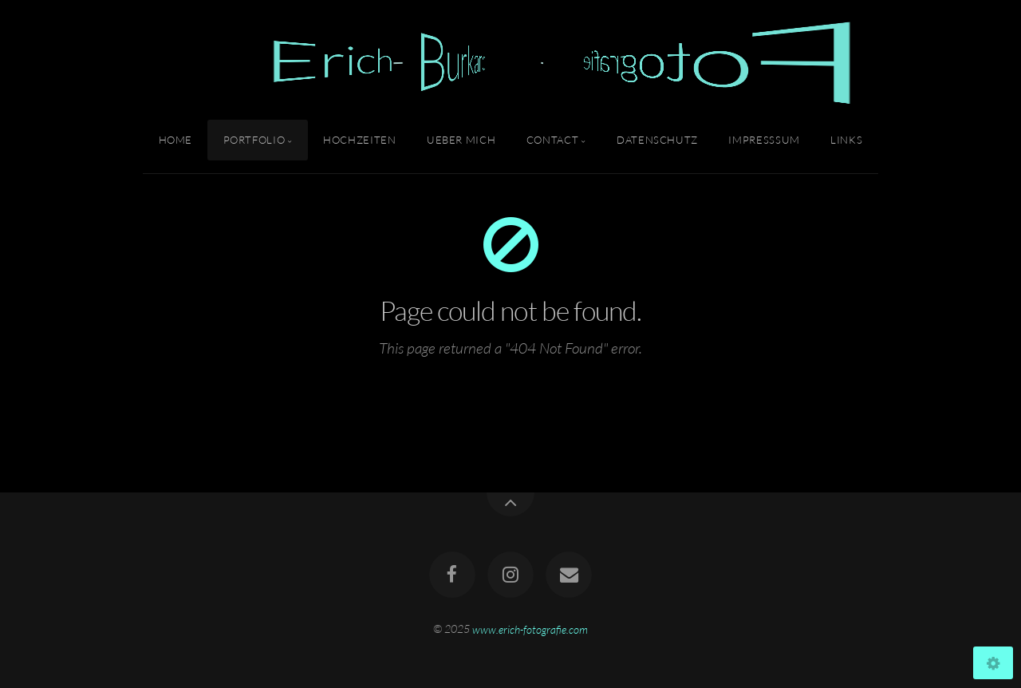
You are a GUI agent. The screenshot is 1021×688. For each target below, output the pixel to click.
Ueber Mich (461, 139)
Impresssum (763, 139)
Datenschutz (657, 139)
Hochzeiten (359, 139)
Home (176, 139)
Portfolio (254, 139)
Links (846, 139)
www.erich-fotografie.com (530, 628)
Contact (552, 139)
